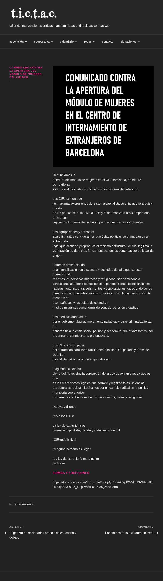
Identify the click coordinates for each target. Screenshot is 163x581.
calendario (69, 41)
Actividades (24, 504)
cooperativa (43, 41)
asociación (18, 41)
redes (89, 41)
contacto (107, 41)
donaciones (130, 41)
